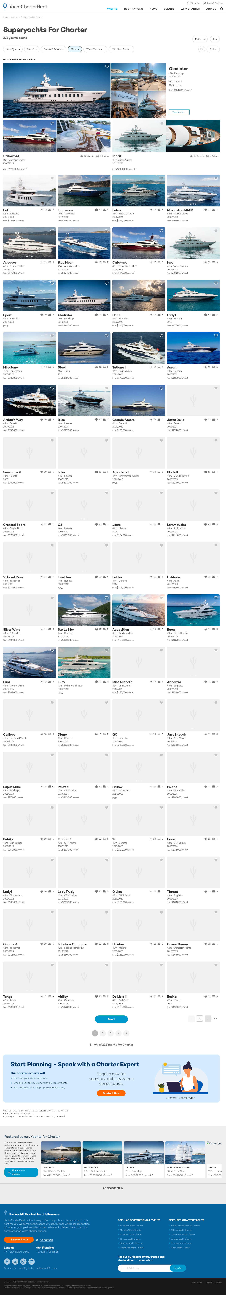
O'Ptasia (48, 1167)
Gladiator (178, 68)
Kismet (213, 1167)
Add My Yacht (26, 1268)
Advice (211, 9)
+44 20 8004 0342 (16, 1251)
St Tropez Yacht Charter (131, 1225)
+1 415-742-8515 (47, 1251)
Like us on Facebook (7, 1261)
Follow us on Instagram (23, 1261)
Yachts (112, 9)
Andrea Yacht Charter (181, 1239)
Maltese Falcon (178, 1167)
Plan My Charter (19, 1239)
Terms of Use (196, 1282)
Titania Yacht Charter (181, 1243)
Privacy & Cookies (214, 1282)
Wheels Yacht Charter (181, 1230)
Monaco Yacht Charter (131, 1230)
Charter (14, 17)
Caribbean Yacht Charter (132, 1247)
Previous (191, 1018)
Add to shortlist (107, 66)
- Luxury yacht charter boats (35, 6)
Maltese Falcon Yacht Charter (185, 1225)
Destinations (133, 9)
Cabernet (11, 156)
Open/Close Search (221, 8)
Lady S (130, 1167)
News (153, 9)
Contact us (46, 1239)
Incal (116, 156)
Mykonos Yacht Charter (131, 1243)
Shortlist (195, 3)
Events (169, 9)
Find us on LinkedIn (31, 1261)
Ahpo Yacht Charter (180, 1247)
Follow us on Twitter (15, 1261)
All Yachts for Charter (19, 1172)
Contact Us (10, 1268)
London (9, 1247)
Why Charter (190, 9)
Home (5, 17)
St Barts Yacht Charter (131, 1234)
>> (126, 1033)
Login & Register (215, 3)
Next (111, 1019)
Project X (91, 1167)
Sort (214, 49)
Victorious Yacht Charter (183, 1234)
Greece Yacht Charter (130, 1239)
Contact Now (111, 1093)
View (178, 112)
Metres (198, 39)
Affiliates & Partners (47, 1268)
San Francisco (45, 1247)
